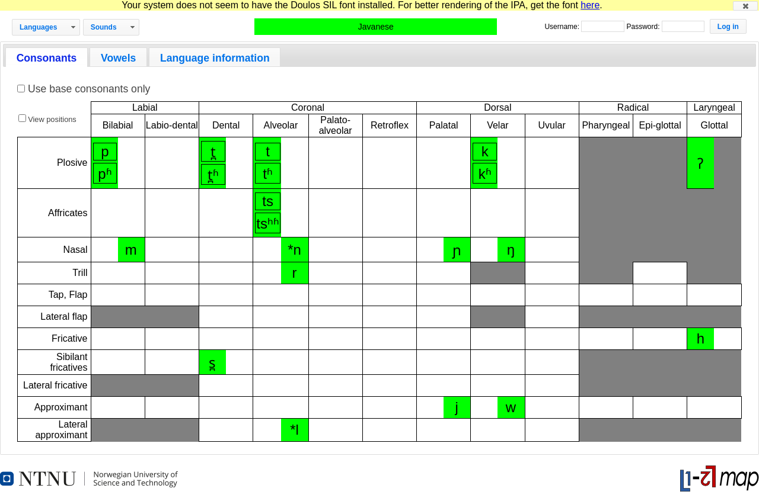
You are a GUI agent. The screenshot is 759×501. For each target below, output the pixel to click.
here (590, 5)
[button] (745, 6)
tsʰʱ (267, 224)
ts (267, 201)
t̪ (213, 152)
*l (294, 430)
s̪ (212, 363)
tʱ (268, 174)
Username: (562, 27)
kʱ (485, 174)
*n (294, 250)
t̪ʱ (213, 175)
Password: (643, 27)
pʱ (104, 174)
